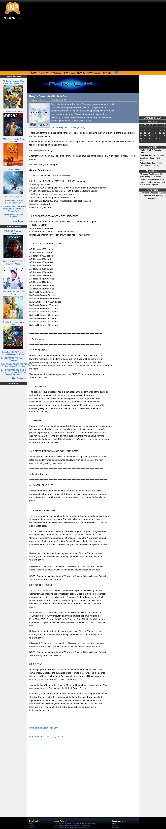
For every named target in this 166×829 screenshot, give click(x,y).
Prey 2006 (152, 147)
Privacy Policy (116, 828)
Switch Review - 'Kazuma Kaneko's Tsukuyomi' (13, 202)
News (31, 823)
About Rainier (153, 171)
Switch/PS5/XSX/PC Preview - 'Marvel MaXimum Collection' (13, 353)
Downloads (93, 72)
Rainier (34, 100)
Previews (56, 72)
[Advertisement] (83, 45)
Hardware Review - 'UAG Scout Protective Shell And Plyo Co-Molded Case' (13, 209)
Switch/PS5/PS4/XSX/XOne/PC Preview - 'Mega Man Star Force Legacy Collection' (13, 372)
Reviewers (32, 828)
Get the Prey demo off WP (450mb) (68, 127)
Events (81, 72)
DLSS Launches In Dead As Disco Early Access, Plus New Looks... (75, 823)
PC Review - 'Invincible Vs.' (13, 111)
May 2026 (152, 122)
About (114, 823)
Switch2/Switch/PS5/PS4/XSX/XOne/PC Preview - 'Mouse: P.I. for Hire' (16, 365)
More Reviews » (19, 221)
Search (106, 72)
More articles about (44, 728)
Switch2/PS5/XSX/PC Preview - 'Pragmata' (13, 359)
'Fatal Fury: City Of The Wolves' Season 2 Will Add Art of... (72, 826)
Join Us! (114, 826)
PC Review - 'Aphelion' (13, 169)
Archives (31, 826)
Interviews (69, 72)
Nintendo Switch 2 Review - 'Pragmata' (13, 216)
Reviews (44, 72)
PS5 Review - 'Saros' (13, 197)
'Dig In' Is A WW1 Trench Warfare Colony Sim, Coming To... (72, 828)
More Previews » (19, 378)
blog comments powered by (46, 736)
